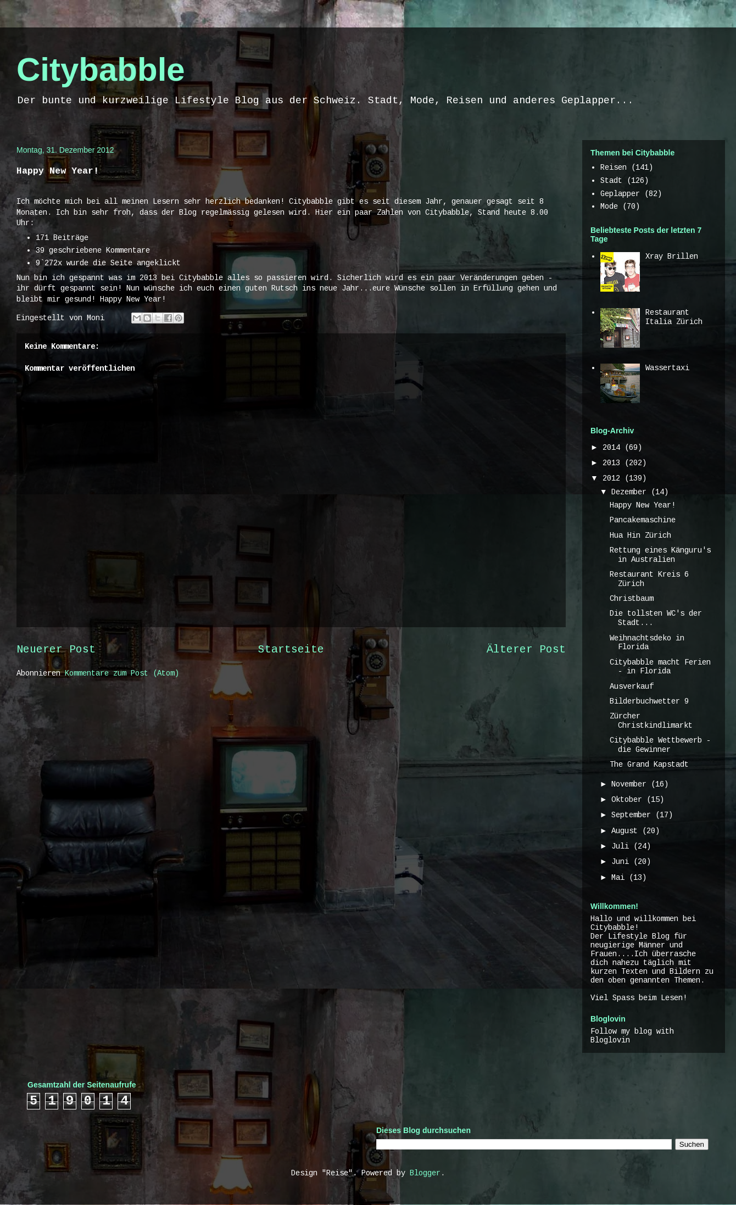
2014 (614, 447)
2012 (614, 478)
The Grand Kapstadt (649, 764)
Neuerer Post (56, 650)
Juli (622, 846)
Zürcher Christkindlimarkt (651, 721)
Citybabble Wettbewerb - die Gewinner (660, 745)
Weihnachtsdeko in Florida (647, 643)
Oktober (628, 799)
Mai (620, 877)
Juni (622, 861)
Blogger (425, 1173)
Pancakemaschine (643, 520)
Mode (609, 206)
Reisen (613, 167)
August (626, 831)
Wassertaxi (667, 368)
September (633, 815)
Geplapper (620, 193)
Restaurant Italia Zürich (673, 317)
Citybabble (100, 69)
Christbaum (632, 598)
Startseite (291, 650)
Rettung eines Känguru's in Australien (660, 555)
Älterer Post (526, 650)
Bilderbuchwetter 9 (649, 701)
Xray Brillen (671, 256)
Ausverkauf (632, 686)
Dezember (631, 492)
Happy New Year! (643, 505)
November (631, 784)
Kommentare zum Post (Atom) (122, 673)
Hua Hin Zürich (640, 535)
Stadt (611, 180)
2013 (614, 463)
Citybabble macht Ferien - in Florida (660, 667)
